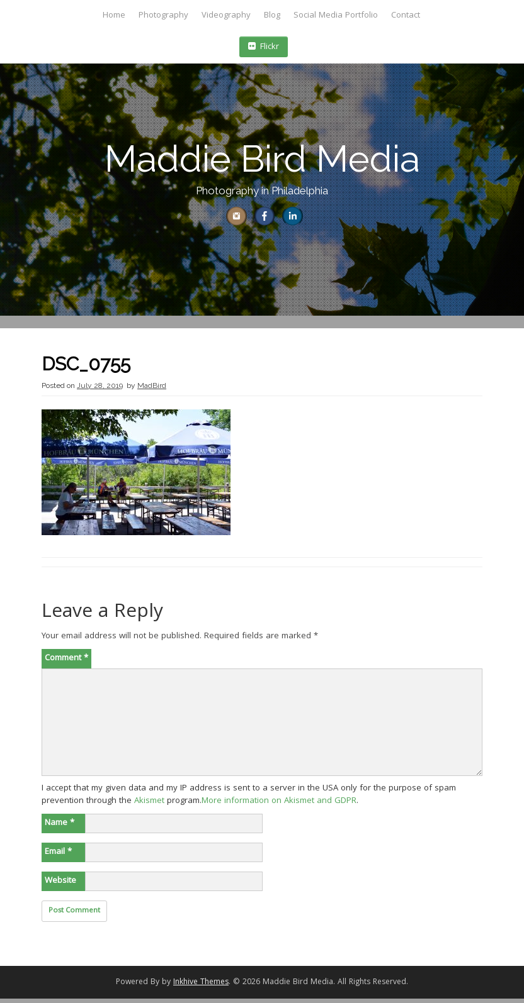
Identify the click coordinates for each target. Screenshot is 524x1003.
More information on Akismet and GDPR (279, 805)
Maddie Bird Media (262, 158)
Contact (405, 16)
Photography (163, 16)
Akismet (149, 805)
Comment (66, 663)
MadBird (151, 389)
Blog (272, 16)
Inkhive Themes (201, 987)
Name (59, 827)
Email (58, 856)
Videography (226, 16)
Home (114, 16)
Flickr (263, 47)
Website (60, 885)
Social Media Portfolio (335, 16)
